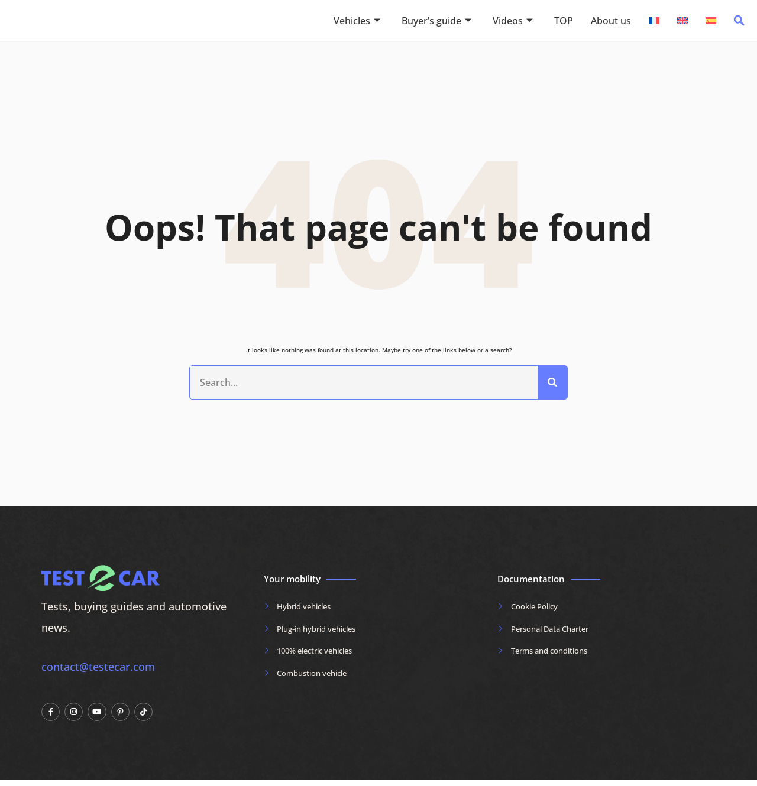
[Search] (552, 385)
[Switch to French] (654, 20)
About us (611, 20)
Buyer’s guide (436, 20)
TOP (563, 20)
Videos (513, 20)
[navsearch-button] (739, 23)
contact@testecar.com (98, 672)
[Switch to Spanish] (711, 20)
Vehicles (357, 20)
